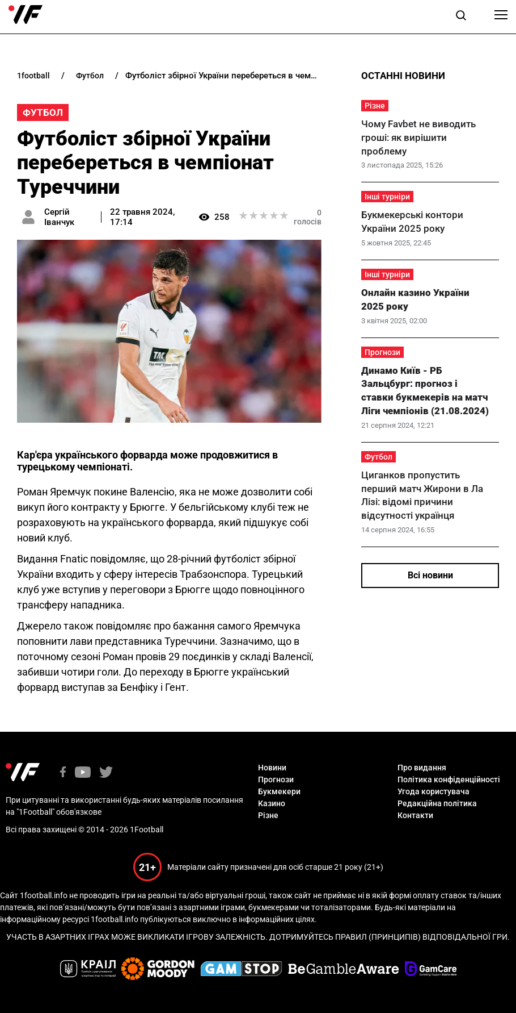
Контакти (415, 815)
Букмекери (279, 791)
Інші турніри (387, 196)
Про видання (421, 767)
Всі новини (430, 575)
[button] (461, 17)
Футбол (43, 112)
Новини (272, 767)
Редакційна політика (437, 803)
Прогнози (382, 352)
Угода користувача (433, 791)
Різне (375, 105)
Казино (271, 803)
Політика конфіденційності (448, 779)
